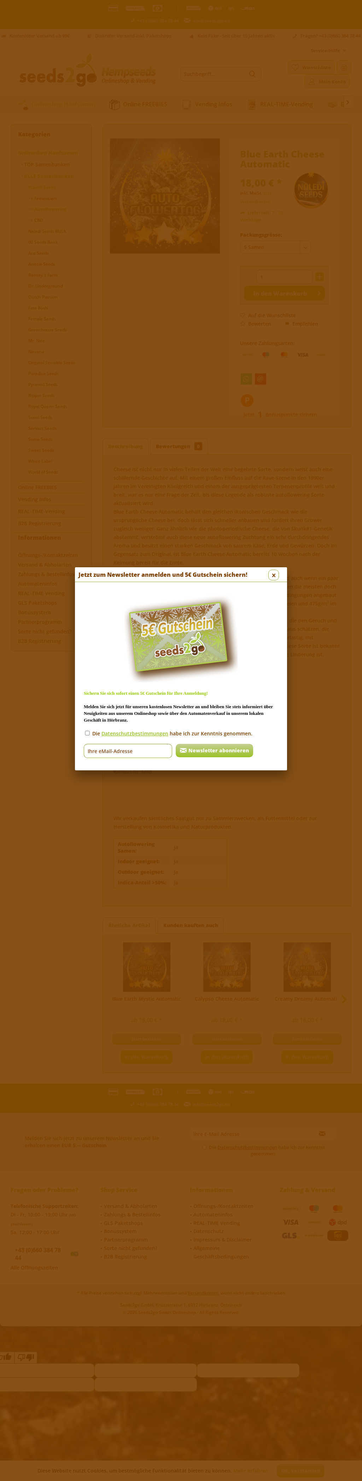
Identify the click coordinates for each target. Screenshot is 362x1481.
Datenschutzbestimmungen (134, 191)
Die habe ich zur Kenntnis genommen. (172, 191)
